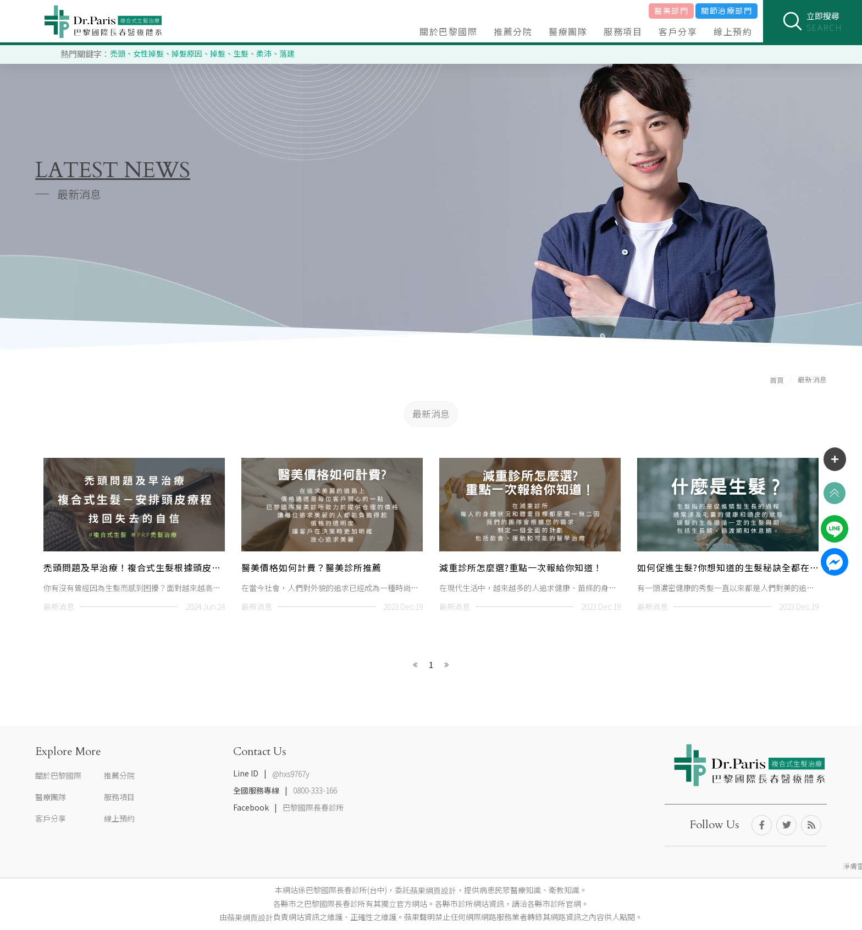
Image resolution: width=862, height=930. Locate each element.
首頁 (777, 380)
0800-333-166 (315, 790)
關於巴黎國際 (448, 31)
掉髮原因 (187, 53)
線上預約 (733, 31)
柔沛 (264, 53)
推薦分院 (513, 31)
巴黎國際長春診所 (313, 807)
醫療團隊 (568, 31)
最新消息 (431, 413)
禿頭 (117, 53)
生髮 (240, 53)
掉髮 (217, 53)
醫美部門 (671, 10)
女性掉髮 (148, 53)
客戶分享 (678, 31)
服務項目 (623, 31)
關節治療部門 (726, 10)
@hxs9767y (291, 773)
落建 (287, 53)
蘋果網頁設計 (433, 890)
